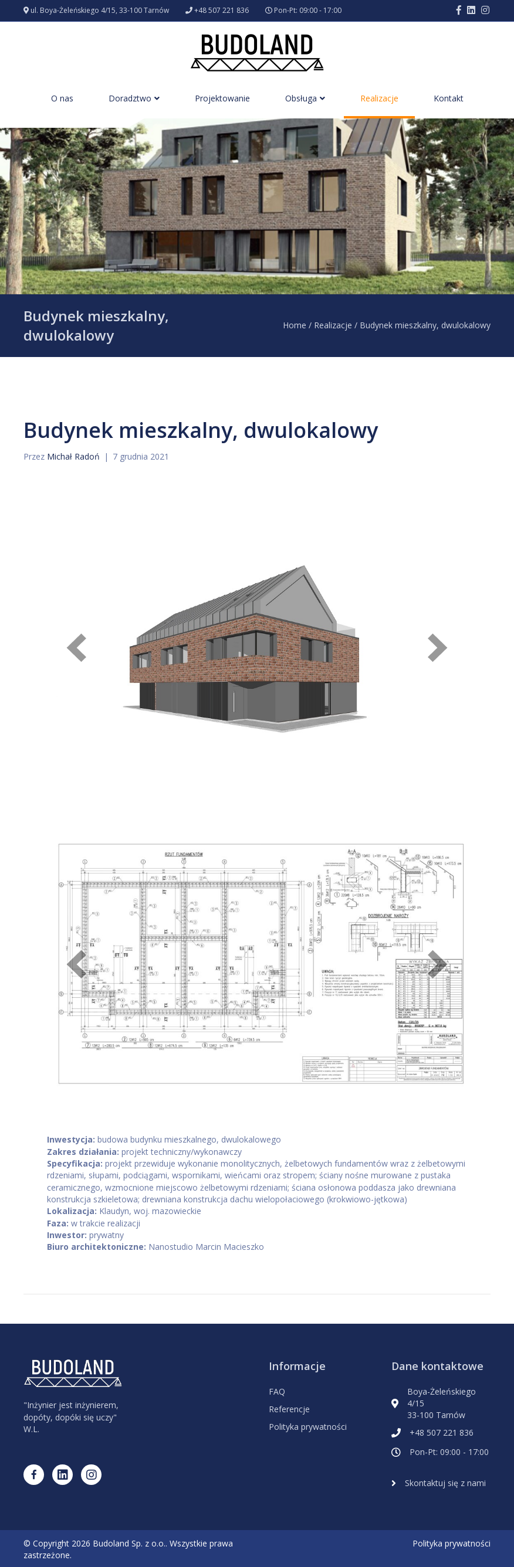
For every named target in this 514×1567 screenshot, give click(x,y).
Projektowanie (222, 98)
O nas (62, 98)
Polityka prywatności (308, 1426)
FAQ (277, 1391)
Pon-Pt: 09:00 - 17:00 (307, 10)
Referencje (289, 1409)
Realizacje (379, 98)
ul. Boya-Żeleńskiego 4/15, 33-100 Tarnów (100, 10)
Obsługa (301, 98)
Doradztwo (130, 98)
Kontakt (449, 98)
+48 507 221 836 (221, 10)
